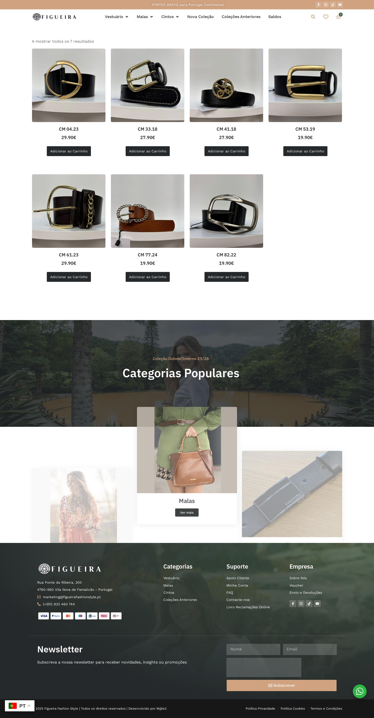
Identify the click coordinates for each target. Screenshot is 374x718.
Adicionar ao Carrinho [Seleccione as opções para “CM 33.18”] (147, 151)
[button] (313, 17)
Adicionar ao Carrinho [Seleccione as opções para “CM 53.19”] (305, 151)
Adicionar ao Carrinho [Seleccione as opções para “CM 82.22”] (226, 277)
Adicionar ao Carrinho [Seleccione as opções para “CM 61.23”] (68, 277)
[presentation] (263, 667)
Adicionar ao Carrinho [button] (68, 151)
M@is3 (161, 708)
